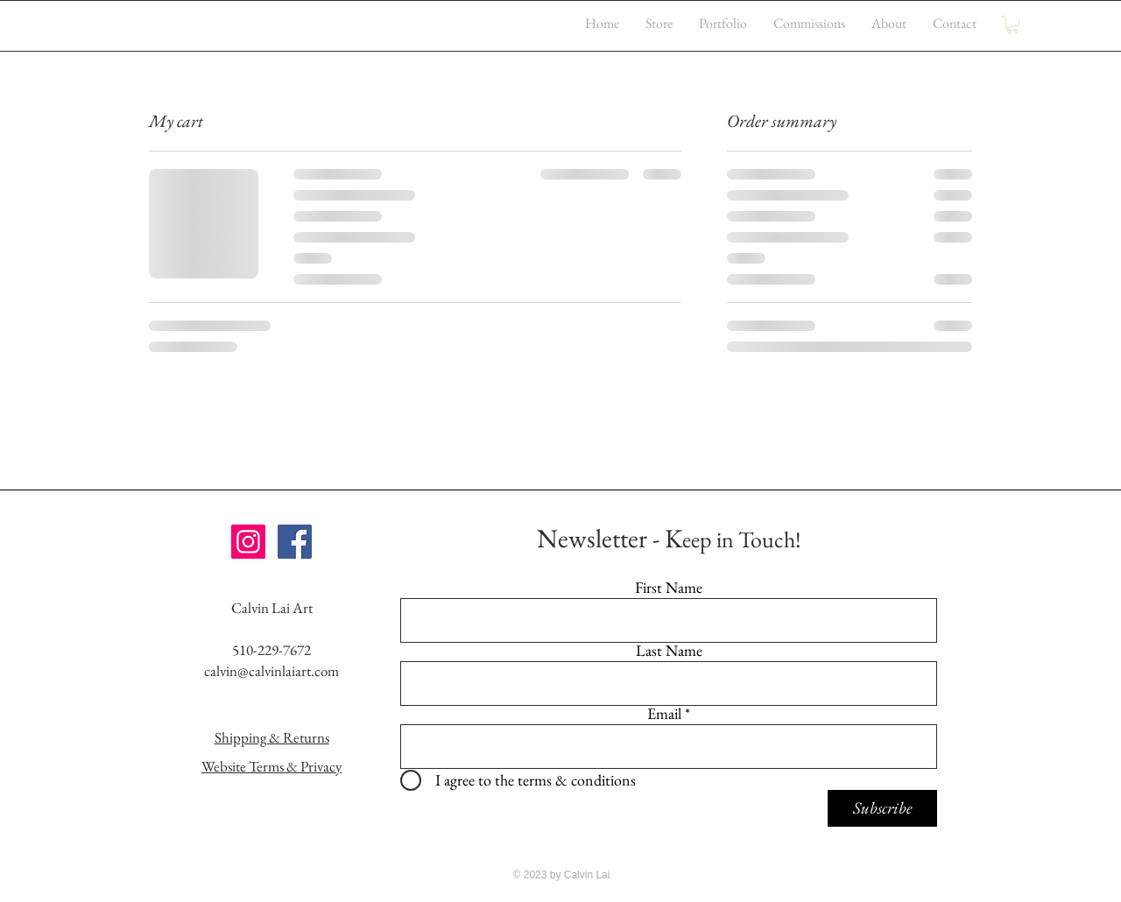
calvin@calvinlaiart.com (271, 670)
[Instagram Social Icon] (248, 542)
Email (664, 714)
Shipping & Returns (272, 737)
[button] (1012, 24)
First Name (668, 587)
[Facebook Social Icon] (295, 542)
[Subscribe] (882, 808)
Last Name (669, 651)
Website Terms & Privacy (271, 766)
